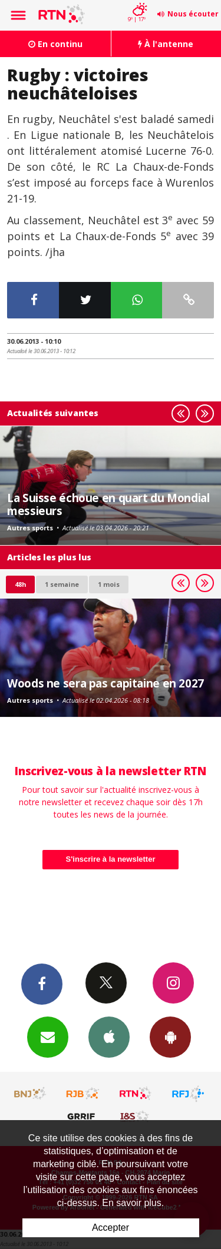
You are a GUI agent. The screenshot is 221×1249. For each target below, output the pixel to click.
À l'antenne (165, 43)
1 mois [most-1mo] (109, 584)
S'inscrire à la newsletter (111, 859)
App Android (170, 1037)
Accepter (110, 1228)
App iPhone (109, 1037)
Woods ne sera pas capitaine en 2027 (105, 683)
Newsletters (47, 1037)
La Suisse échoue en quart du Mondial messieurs (108, 504)
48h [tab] (20, 584)
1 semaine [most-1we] (62, 584)
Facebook (41, 984)
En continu (55, 43)
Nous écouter (193, 14)
